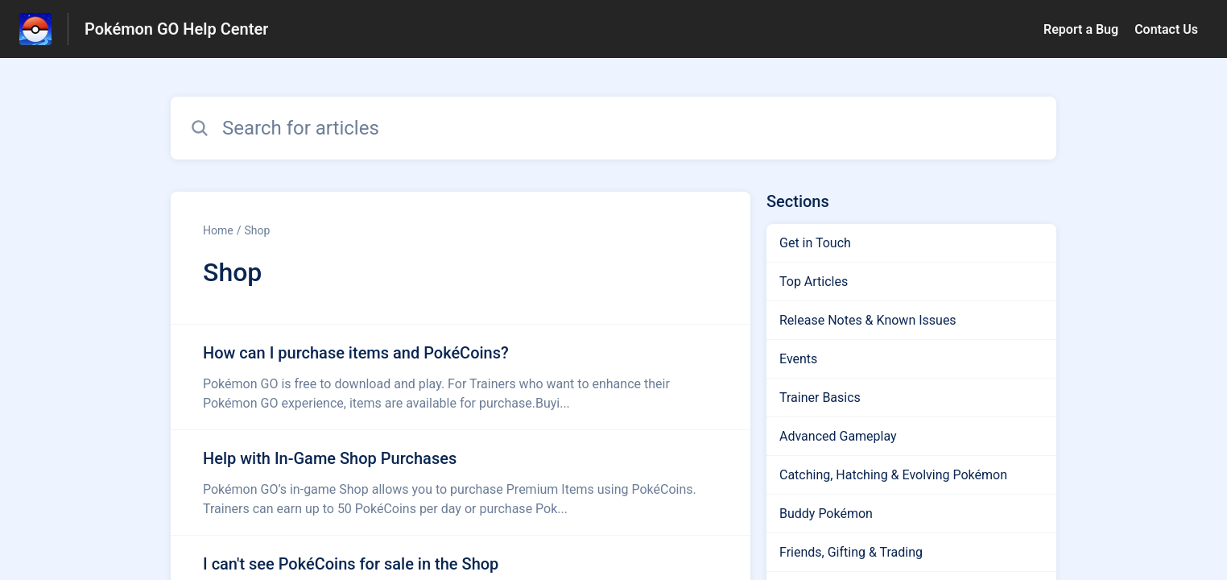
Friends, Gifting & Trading (851, 552)
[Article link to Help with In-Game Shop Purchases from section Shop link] (460, 482)
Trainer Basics (820, 397)
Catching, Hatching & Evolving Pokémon (893, 475)
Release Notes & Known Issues (867, 320)
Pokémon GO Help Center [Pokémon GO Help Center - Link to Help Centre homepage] (176, 29)
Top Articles (813, 281)
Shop (257, 230)
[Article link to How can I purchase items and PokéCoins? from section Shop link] (460, 377)
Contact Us (1166, 29)
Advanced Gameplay (838, 436)
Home (218, 230)
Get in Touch (815, 243)
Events (798, 359)
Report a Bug (1080, 29)
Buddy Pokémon (826, 513)
